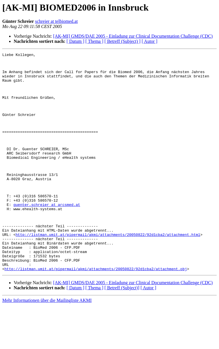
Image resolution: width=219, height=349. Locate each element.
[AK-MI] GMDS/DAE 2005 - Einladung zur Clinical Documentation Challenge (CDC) (132, 36)
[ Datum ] (75, 41)
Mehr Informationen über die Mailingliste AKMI (47, 344)
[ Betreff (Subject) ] (122, 41)
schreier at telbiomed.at (56, 21)
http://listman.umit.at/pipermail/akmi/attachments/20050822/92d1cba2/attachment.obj (96, 312)
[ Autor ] (149, 41)
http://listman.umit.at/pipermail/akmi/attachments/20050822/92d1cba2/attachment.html (108, 271)
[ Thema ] (95, 41)
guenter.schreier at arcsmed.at (46, 235)
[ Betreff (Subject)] (121, 331)
